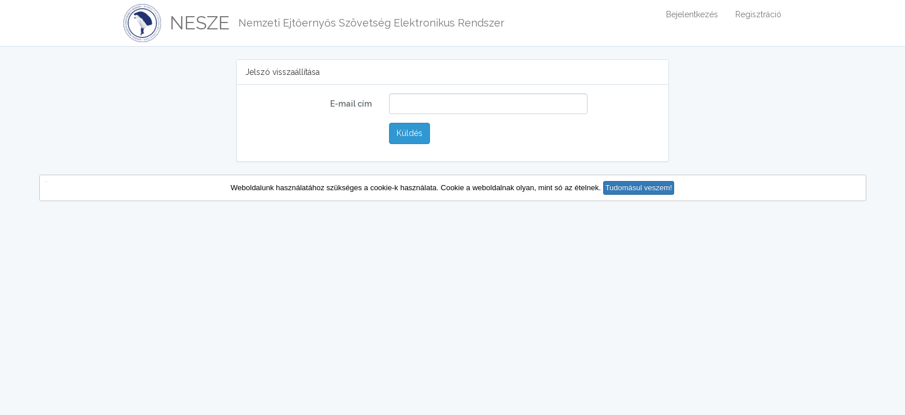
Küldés (409, 133)
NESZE (200, 22)
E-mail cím (351, 103)
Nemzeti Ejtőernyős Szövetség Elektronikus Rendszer (371, 23)
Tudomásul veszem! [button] (638, 187)
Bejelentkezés (692, 14)
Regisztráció (758, 14)
